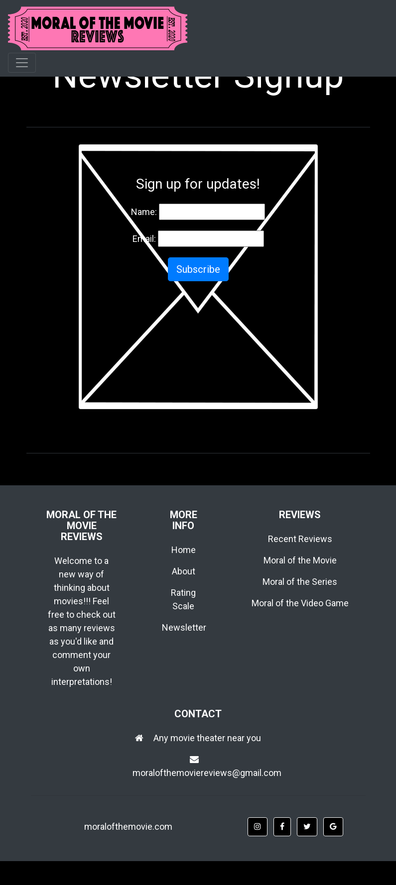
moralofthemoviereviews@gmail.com (206, 773)
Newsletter (184, 627)
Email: (144, 238)
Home (183, 550)
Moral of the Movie (300, 560)
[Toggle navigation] (22, 63)
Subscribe (198, 269)
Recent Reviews (300, 539)
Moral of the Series (300, 581)
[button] (257, 826)
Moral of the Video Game (300, 603)
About (183, 571)
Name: (144, 212)
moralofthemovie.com (128, 826)
